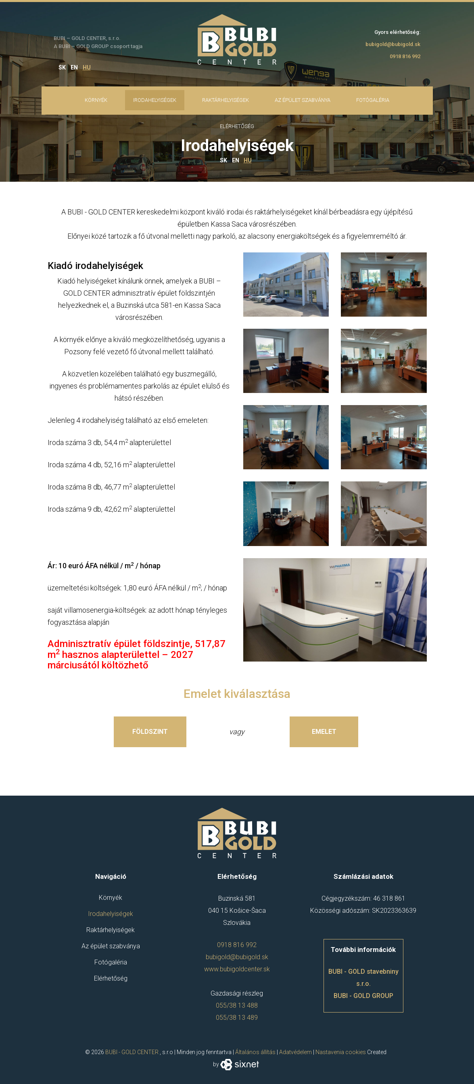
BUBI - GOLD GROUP (363, 996)
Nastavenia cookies (340, 1052)
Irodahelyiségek (154, 100)
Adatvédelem (295, 1052)
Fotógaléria (372, 100)
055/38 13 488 (237, 1005)
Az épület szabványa (302, 100)
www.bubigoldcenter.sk (237, 969)
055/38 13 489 (237, 1017)
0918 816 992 (405, 56)
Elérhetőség (110, 978)
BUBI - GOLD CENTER (132, 1052)
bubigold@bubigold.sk (392, 44)
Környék (96, 100)
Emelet (324, 731)
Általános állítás (255, 1052)
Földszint (150, 731)
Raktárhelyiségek (225, 100)
